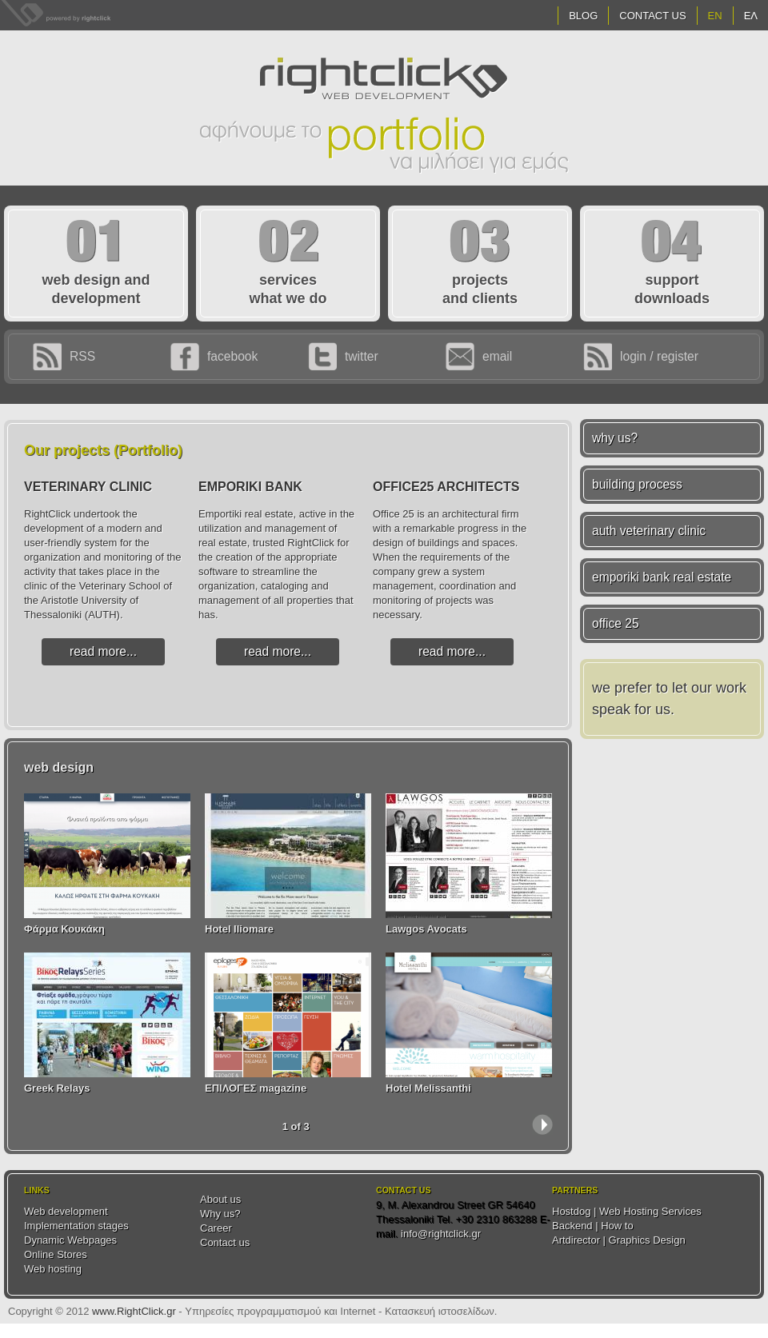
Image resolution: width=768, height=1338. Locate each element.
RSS (82, 356)
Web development (66, 1211)
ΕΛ (751, 16)
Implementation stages (76, 1226)
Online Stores (55, 1254)
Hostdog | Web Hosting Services (627, 1211)
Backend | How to (593, 1226)
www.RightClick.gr (134, 1311)
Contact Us (652, 16)
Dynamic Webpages (70, 1240)
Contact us (225, 1242)
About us (220, 1199)
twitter (361, 356)
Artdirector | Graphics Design (619, 1240)
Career (216, 1228)
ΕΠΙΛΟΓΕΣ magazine (255, 1088)
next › (542, 1124)
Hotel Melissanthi (428, 1088)
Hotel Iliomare (239, 929)
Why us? (220, 1214)
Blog (583, 16)
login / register (659, 356)
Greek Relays (57, 1088)
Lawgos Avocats (426, 929)
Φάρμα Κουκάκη (64, 929)
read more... (103, 651)
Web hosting (53, 1269)
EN (715, 16)
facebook (232, 356)
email (497, 356)
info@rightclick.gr (441, 1234)
